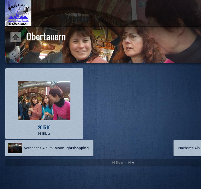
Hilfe (131, 162)
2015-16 (44, 127)
